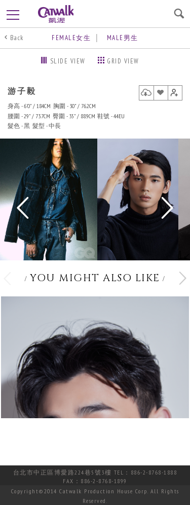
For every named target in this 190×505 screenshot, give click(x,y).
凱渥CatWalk (55, 14)
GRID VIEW (123, 61)
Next (166, 208)
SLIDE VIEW (68, 61)
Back (17, 37)
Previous (23, 208)
